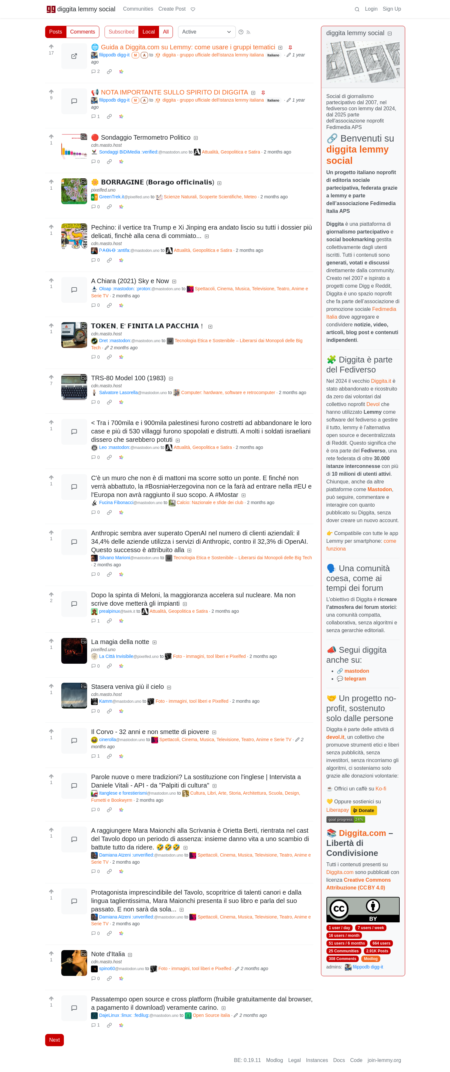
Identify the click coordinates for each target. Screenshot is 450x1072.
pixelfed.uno (103, 190)
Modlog (371, 959)
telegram (355, 678)
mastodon (357, 671)
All (166, 32)
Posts (55, 32)
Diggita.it (381, 381)
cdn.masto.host (106, 145)
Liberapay (337, 810)
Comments (82, 32)
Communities (138, 9)
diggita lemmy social (80, 9)
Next (54, 1040)
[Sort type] (207, 32)
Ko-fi (380, 788)
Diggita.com (362, 833)
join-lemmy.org (384, 1060)
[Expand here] (74, 146)
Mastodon (380, 489)
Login (371, 9)
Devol (373, 404)
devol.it (335, 737)
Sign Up (392, 9)
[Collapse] (390, 34)
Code (356, 1060)
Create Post (171, 9)
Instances (317, 1060)
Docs (339, 1060)
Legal (294, 1060)
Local (149, 32)
